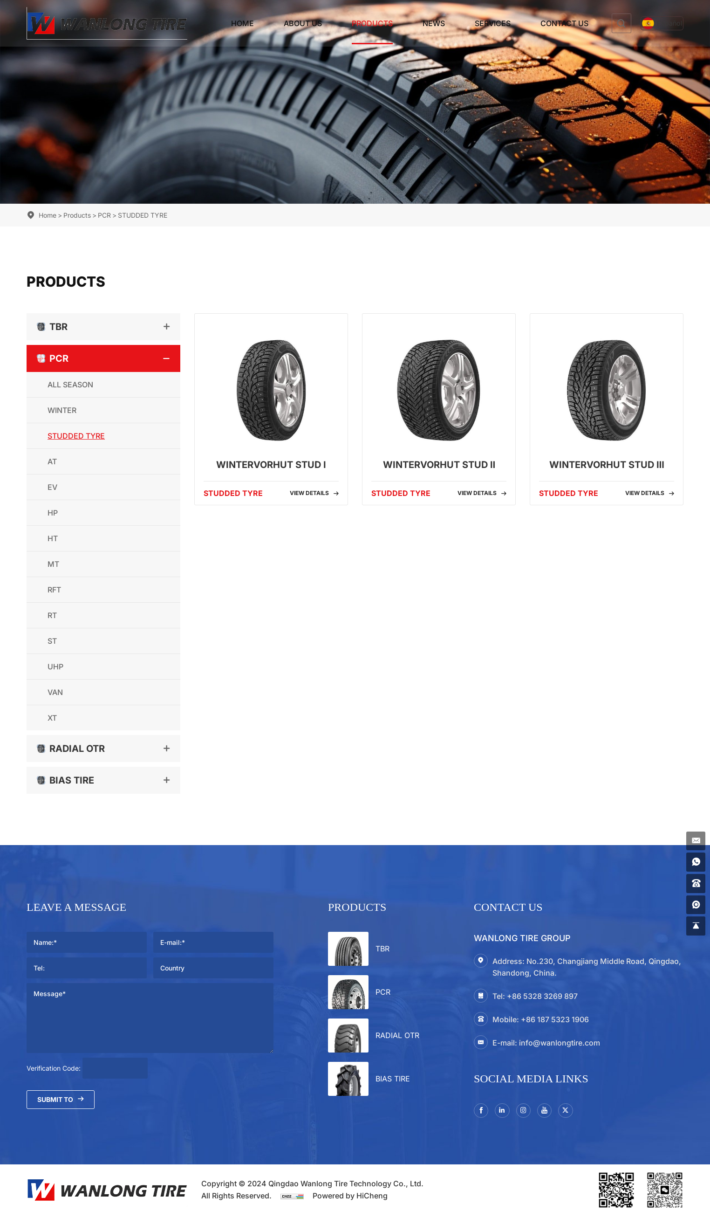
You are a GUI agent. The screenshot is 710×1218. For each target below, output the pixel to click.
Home (224, 23)
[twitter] (575, 1111)
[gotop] (694, 925)
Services (475, 23)
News (416, 23)
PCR (104, 215)
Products (354, 23)
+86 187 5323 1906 (555, 1019)
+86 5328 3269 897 (542, 996)
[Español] (653, 24)
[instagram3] (528, 1111)
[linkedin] (505, 1111)
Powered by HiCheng (350, 1198)
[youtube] (552, 1111)
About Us (285, 23)
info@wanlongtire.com (559, 1042)
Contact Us (547, 23)
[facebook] (482, 1111)
